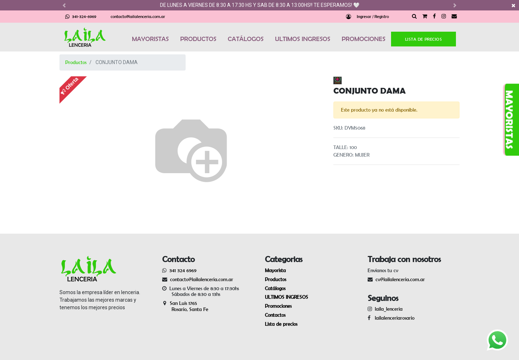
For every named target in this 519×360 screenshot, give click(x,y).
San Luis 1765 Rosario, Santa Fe (185, 306)
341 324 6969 (182, 270)
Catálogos (275, 288)
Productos (75, 62)
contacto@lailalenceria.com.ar (138, 16)
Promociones (278, 306)
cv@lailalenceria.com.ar (400, 279)
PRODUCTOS (198, 38)
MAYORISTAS (150, 38)
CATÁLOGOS (245, 38)
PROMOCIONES (363, 38)
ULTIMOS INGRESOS (302, 38)
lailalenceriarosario (393, 318)
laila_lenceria (389, 309)
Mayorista (275, 270)
